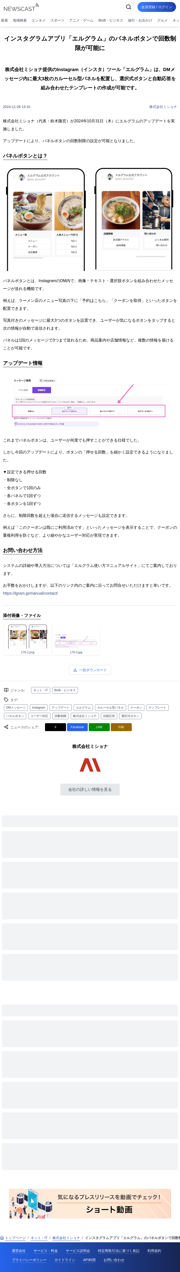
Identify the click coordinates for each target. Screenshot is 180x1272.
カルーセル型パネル (110, 707)
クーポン (136, 707)
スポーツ (57, 20)
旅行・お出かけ (140, 20)
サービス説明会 (78, 1251)
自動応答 (109, 716)
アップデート (60, 707)
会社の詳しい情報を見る (90, 789)
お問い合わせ (114, 1260)
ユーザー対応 (39, 716)
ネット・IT (40, 690)
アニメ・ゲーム (81, 20)
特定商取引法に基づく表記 (118, 1251)
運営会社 (19, 1251)
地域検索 (20, 20)
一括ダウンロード (90, 670)
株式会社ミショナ (163, 107)
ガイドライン (64, 1260)
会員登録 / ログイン (156, 7)
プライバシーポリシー (29, 1260)
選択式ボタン (130, 716)
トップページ (13, 1238)
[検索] (129, 7)
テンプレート (157, 707)
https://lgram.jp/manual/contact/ (30, 593)
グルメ (162, 20)
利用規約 (154, 1251)
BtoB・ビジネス (110, 20)
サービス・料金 (46, 1251)
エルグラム (83, 707)
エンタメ (38, 20)
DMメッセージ (16, 707)
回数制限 (61, 716)
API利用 (89, 1260)
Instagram (38, 707)
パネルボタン (15, 716)
